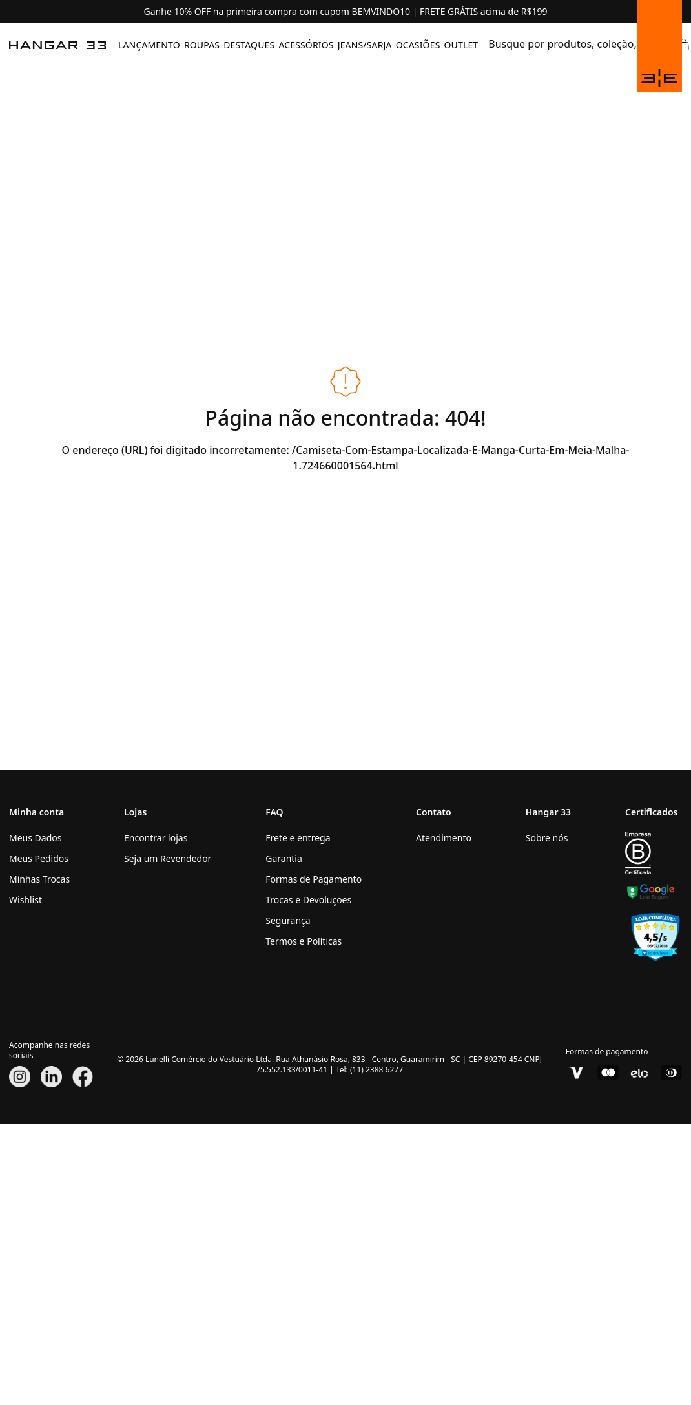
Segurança (287, 920)
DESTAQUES (248, 45)
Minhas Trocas (39, 879)
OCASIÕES (418, 45)
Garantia (283, 858)
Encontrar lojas (155, 838)
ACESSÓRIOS (305, 45)
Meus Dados (35, 838)
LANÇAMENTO (149, 45)
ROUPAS (202, 45)
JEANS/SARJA (365, 45)
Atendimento (443, 838)
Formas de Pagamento (313, 879)
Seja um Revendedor (167, 858)
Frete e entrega (297, 838)
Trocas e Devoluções (308, 900)
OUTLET (461, 45)
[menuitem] (149, 45)
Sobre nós (547, 838)
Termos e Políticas (303, 941)
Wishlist (25, 900)
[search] (562, 45)
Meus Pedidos (38, 858)
